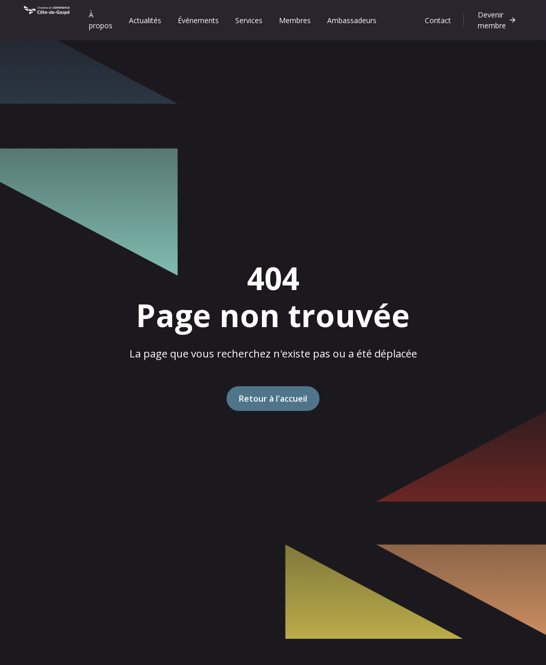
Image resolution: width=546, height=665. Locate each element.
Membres (295, 20)
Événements (198, 20)
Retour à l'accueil (273, 398)
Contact (438, 20)
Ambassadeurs (351, 20)
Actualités (145, 20)
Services (248, 20)
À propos (100, 20)
